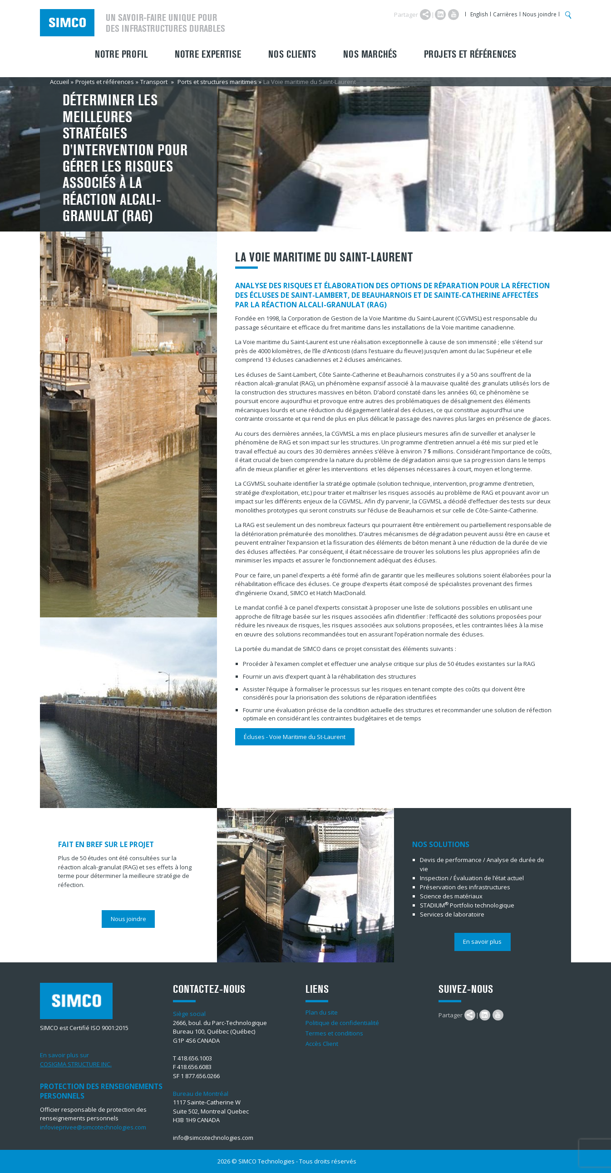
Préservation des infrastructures (465, 887)
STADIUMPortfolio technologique (467, 905)
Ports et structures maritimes (217, 82)
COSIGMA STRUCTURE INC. (76, 1064)
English (479, 14)
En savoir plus (482, 941)
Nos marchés (370, 54)
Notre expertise (208, 54)
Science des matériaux (451, 896)
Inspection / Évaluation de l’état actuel (472, 878)
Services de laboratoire (452, 914)
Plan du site (322, 1012)
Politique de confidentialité (342, 1023)
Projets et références (470, 54)
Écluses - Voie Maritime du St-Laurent (294, 737)
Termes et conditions (334, 1033)
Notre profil (121, 54)
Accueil (59, 82)
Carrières (505, 14)
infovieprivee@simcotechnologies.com (93, 1127)
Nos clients (292, 54)
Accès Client (322, 1044)
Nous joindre (539, 14)
